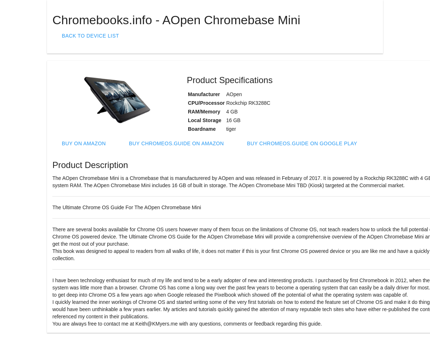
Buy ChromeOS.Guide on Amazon (176, 143)
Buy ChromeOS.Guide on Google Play (302, 143)
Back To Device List (90, 36)
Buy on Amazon (84, 143)
